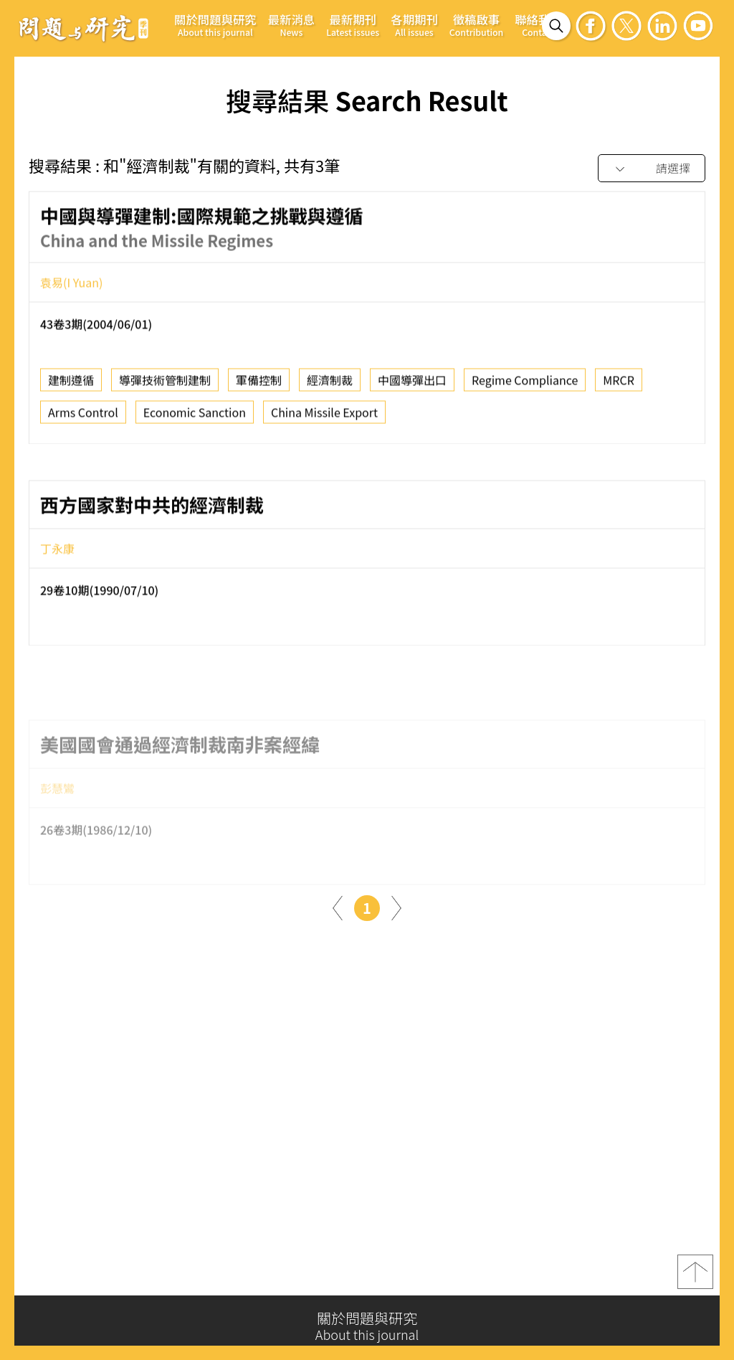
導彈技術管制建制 (165, 385)
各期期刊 (414, 25)
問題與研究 (84, 28)
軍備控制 (259, 385)
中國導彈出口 (412, 385)
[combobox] (652, 168)
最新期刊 (352, 25)
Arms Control (83, 417)
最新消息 (291, 25)
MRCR (618, 385)
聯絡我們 (538, 25)
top (695, 1277)
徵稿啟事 (476, 25)
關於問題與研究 (215, 25)
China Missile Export (324, 417)
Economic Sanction (194, 417)
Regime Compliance (525, 385)
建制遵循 (71, 385)
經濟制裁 (330, 385)
